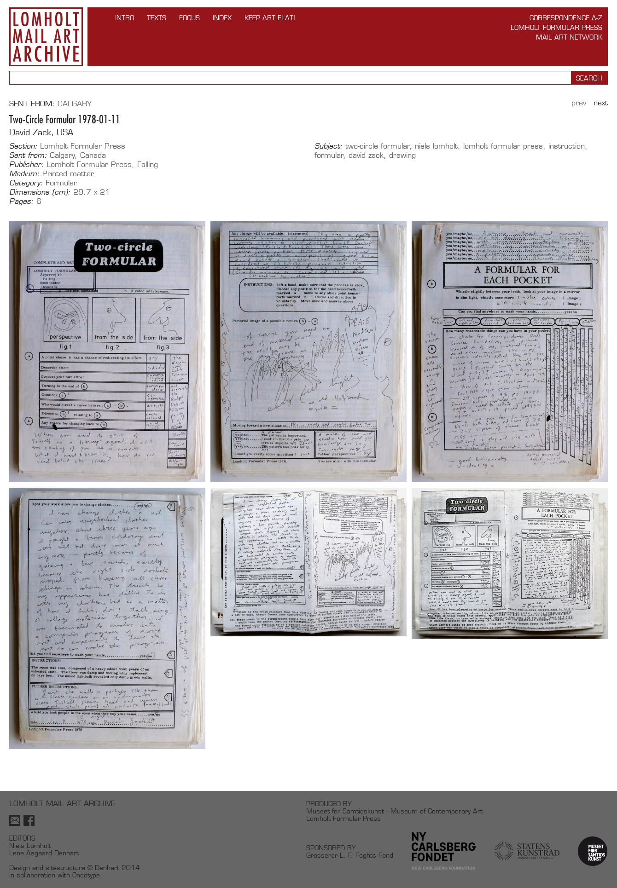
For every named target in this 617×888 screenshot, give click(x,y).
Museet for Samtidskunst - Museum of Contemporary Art (394, 811)
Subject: (328, 146)
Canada (93, 155)
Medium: (24, 174)
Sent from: (28, 155)
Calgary (75, 103)
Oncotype (86, 875)
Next (601, 102)
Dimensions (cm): (39, 192)
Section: (23, 146)
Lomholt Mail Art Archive (46, 36)
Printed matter (68, 173)
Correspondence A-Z (566, 18)
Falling (147, 164)
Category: (26, 183)
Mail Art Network (569, 37)
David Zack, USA (41, 132)
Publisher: (26, 164)
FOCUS (189, 18)
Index (222, 18)
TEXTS (156, 18)
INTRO (124, 18)
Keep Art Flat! (269, 18)
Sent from (30, 103)
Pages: (21, 201)
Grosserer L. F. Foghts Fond (349, 855)
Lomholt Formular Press (556, 27)
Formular (61, 183)
